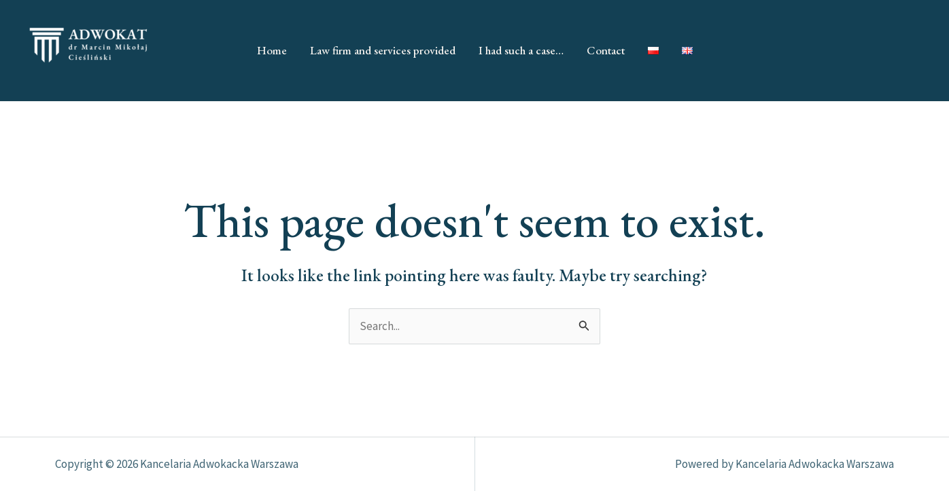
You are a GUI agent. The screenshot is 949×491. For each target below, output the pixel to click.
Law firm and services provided (382, 50)
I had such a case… (521, 50)
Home (272, 50)
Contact (606, 50)
